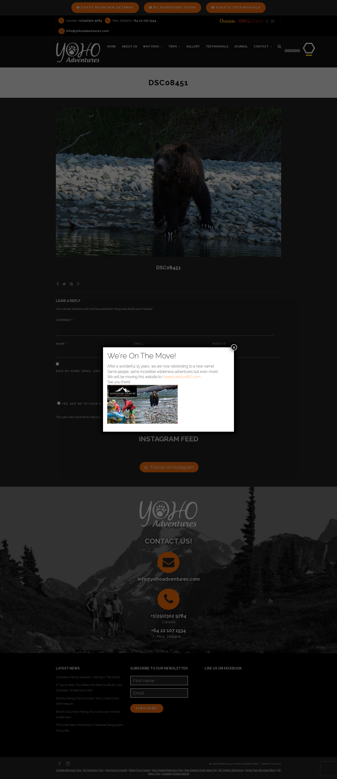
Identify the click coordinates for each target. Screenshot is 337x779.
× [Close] (234, 347)
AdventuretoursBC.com (181, 377)
